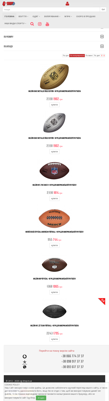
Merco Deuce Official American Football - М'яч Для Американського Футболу (54, 231)
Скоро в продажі (85, 16)
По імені (89, 55)
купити (54, 104)
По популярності (77, 55)
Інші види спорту (15, 23)
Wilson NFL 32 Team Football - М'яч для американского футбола (54, 325)
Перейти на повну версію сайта (56, 350)
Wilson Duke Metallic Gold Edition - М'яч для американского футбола (54, 91)
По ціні (66, 55)
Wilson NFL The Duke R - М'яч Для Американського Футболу (54, 185)
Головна (9, 16)
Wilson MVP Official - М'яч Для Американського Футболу (54, 278)
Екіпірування (52, 16)
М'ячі (68, 16)
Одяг (36, 16)
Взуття (23, 16)
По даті (97, 55)
